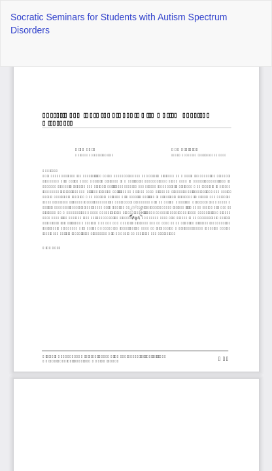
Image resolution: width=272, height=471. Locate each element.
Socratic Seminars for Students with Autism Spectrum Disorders (118, 23)
